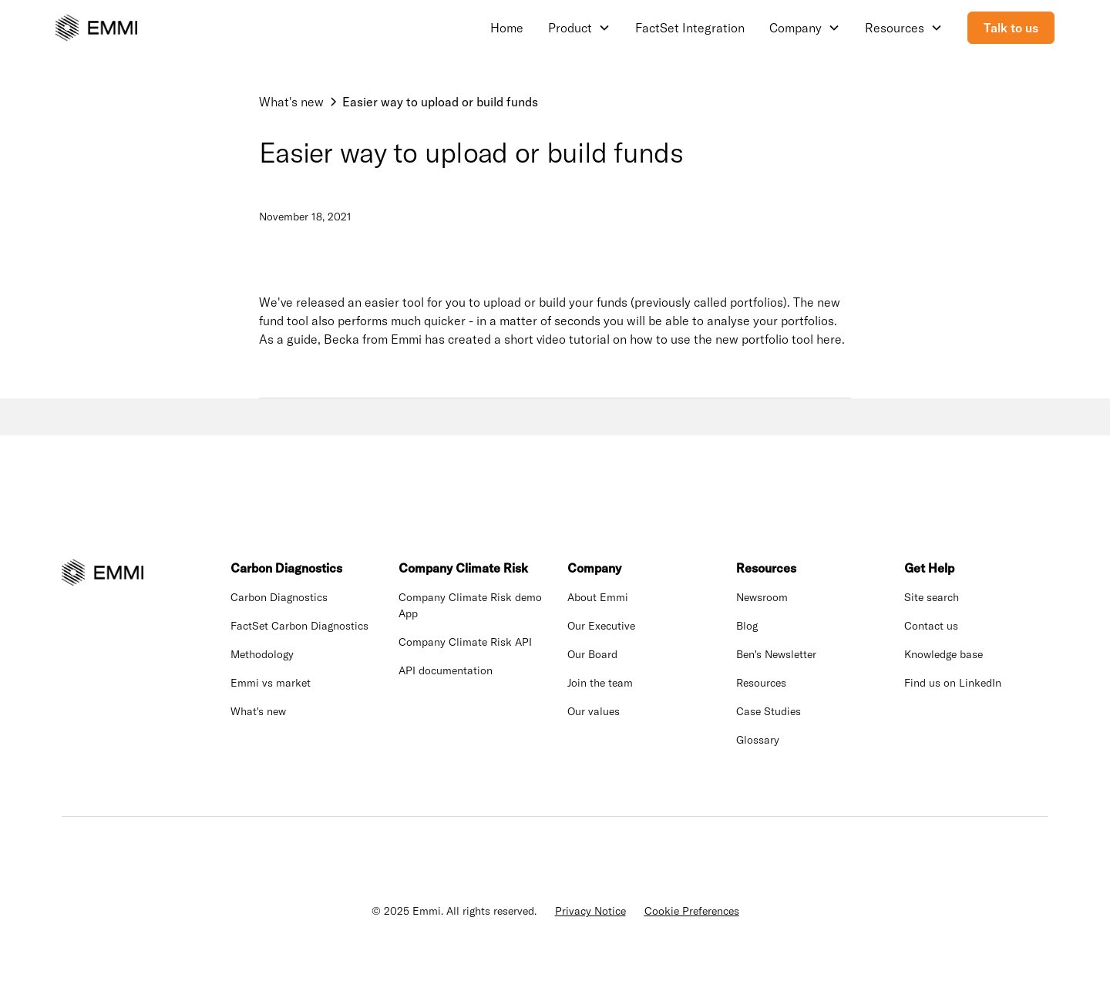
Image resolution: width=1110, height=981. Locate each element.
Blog (747, 626)
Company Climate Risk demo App (470, 605)
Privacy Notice (590, 911)
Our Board (592, 654)
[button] (579, 27)
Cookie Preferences (691, 911)
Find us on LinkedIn (952, 683)
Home (506, 27)
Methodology (262, 654)
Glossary (757, 740)
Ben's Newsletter (776, 654)
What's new (258, 711)
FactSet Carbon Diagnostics (299, 626)
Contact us (931, 626)
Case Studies (768, 711)
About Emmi (597, 597)
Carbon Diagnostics (279, 597)
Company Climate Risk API (465, 642)
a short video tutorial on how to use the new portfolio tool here (668, 339)
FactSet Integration (690, 27)
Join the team (600, 683)
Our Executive (601, 626)
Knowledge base (943, 654)
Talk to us (1011, 27)
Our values (593, 711)
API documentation (446, 670)
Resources (761, 683)
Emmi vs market (270, 683)
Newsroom (762, 597)
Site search (931, 597)
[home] (96, 28)
